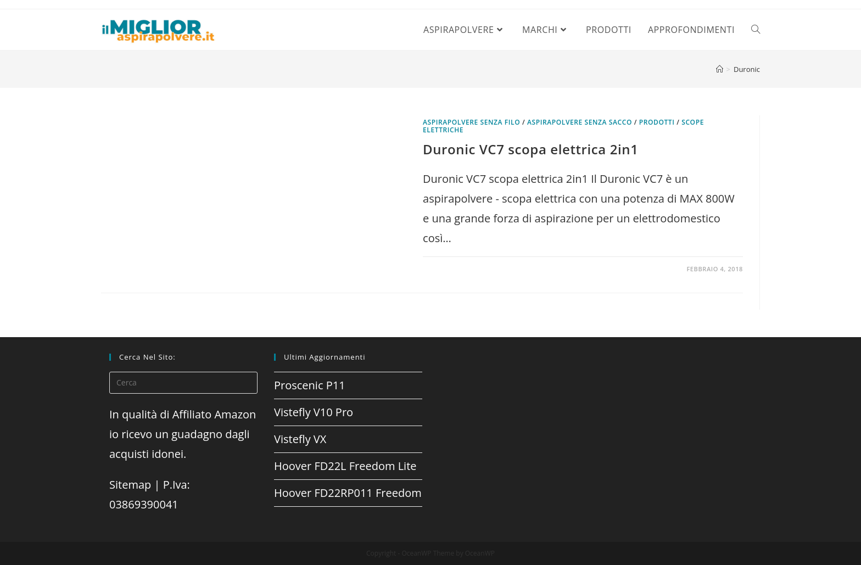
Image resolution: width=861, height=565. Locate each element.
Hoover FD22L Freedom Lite (345, 465)
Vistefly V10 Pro (313, 412)
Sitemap (130, 484)
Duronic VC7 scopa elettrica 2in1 (530, 149)
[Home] (719, 69)
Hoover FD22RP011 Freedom (348, 492)
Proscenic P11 (309, 385)
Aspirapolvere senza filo (471, 122)
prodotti (657, 122)
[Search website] (755, 29)
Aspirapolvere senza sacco (579, 122)
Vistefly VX (300, 439)
